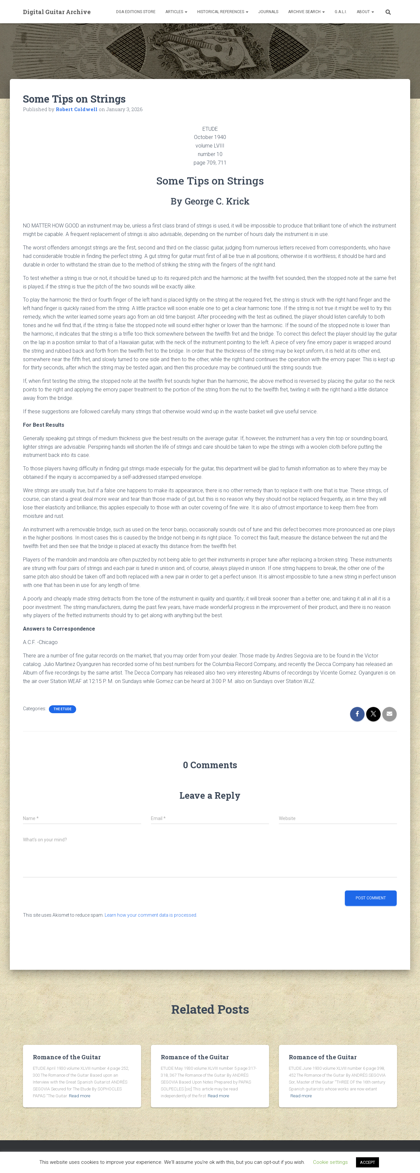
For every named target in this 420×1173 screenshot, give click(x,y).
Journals (268, 12)
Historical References (222, 12)
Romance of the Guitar (67, 1057)
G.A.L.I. (341, 12)
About (365, 12)
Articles (176, 12)
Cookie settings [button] (330, 1162)
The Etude (62, 709)
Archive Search (306, 12)
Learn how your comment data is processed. (151, 915)
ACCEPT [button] (367, 1162)
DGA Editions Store (136, 12)
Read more (79, 1095)
